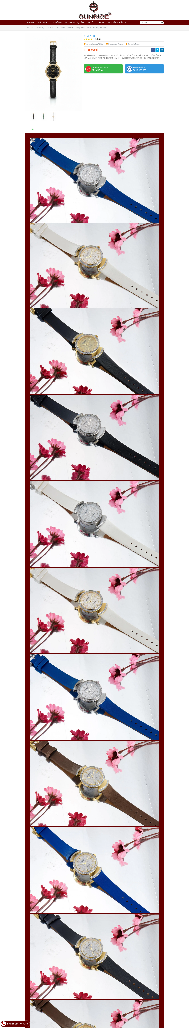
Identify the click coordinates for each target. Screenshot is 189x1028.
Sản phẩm (55, 22)
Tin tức (90, 22)
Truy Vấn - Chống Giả (118, 22)
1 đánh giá (97, 39)
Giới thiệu (42, 22)
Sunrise (30, 22)
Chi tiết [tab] (31, 129)
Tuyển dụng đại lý (73, 22)
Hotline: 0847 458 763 (14, 1023)
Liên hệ (101, 22)
